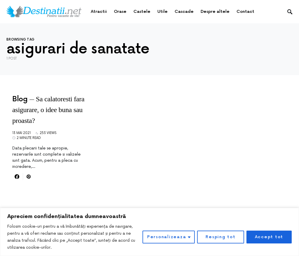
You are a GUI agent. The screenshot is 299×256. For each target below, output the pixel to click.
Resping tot (220, 236)
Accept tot (269, 236)
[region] (149, 232)
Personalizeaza (166, 236)
